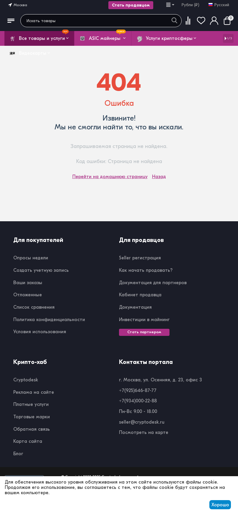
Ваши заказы (27, 282)
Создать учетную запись (41, 270)
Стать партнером (144, 332)
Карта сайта (27, 441)
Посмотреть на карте (143, 432)
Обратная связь (31, 429)
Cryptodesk (25, 380)
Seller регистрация (140, 258)
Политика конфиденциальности (49, 319)
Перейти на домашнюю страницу (110, 176)
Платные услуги (31, 404)
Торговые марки (31, 416)
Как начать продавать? (145, 270)
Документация (135, 307)
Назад (159, 176)
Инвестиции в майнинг (144, 319)
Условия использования (39, 331)
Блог (18, 453)
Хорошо (220, 505)
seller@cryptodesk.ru (141, 422)
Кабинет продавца (140, 294)
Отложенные (27, 294)
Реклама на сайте (33, 392)
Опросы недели (30, 258)
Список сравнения (34, 307)
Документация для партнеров (153, 282)
